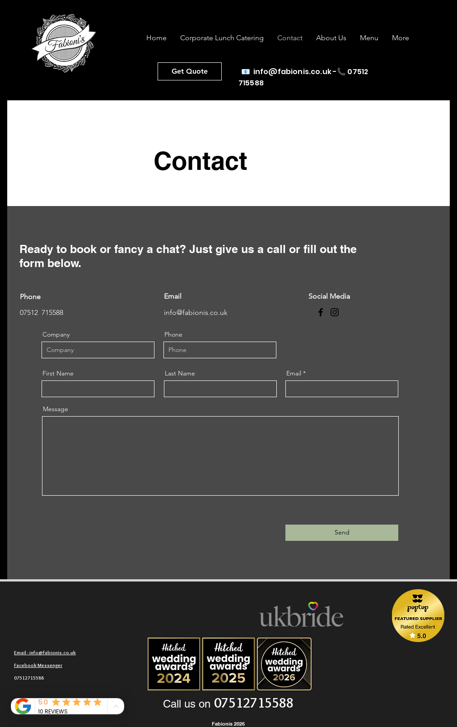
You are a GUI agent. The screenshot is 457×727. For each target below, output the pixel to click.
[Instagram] (334, 312)
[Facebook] (320, 312)
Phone (173, 334)
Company (56, 334)
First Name (58, 373)
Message (55, 409)
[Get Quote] (190, 71)
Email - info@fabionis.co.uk (45, 652)
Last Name (180, 373)
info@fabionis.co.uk (292, 71)
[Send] (341, 533)
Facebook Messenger (38, 665)
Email (293, 373)
